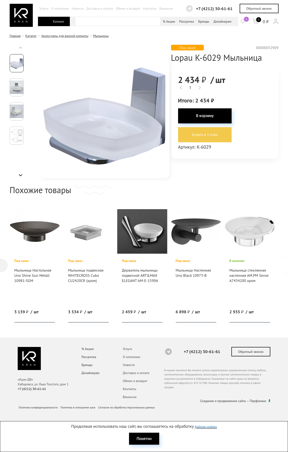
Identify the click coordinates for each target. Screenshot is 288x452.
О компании (60, 8)
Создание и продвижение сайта (223, 401)
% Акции (169, 21)
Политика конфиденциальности (38, 407)
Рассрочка (186, 21)
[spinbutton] (190, 87)
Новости (78, 8)
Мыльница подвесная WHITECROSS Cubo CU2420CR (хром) (86, 275)
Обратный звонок (259, 8)
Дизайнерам (222, 21)
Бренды (203, 21)
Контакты (149, 8)
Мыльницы (101, 36)
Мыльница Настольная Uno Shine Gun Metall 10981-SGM (32, 275)
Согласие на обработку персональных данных (126, 407)
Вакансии (166, 8)
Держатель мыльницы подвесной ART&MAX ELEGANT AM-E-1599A (140, 275)
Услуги (44, 8)
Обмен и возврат (128, 8)
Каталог (31, 36)
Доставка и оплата (99, 8)
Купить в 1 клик (205, 134)
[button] (20, 47)
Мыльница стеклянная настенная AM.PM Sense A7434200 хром (249, 275)
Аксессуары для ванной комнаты (64, 36)
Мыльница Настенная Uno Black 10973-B (193, 273)
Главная (15, 36)
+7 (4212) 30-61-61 (214, 8)
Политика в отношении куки (78, 407)
